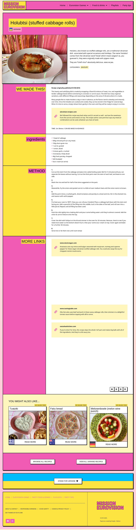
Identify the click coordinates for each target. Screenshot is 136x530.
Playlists (115, 5)
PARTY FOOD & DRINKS (45, 497)
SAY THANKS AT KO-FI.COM (14, 513)
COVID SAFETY (47, 509)
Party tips (127, 5)
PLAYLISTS (63, 497)
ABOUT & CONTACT (12, 509)
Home (62, 5)
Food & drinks (99, 5)
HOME (8, 497)
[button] (4, 59)
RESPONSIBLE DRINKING (30, 509)
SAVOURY (84, 67)
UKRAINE (17, 29)
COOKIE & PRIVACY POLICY (64, 509)
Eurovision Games (78, 5)
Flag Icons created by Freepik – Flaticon (110, 521)
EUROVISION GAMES (23, 497)
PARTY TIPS (76, 497)
